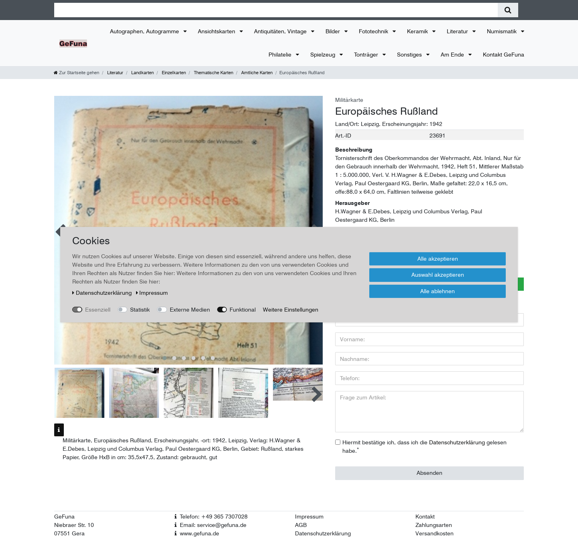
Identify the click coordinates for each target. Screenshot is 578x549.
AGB (301, 525)
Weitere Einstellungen (290, 309)
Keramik (418, 31)
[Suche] (508, 10)
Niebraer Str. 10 (74, 525)
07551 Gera (69, 533)
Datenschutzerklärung (323, 533)
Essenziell (97, 309)
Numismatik (502, 31)
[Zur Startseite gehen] (76, 72)
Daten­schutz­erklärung (102, 292)
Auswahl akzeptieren (437, 274)
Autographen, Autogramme (145, 31)
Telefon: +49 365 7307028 (214, 516)
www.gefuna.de (199, 533)
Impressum (309, 516)
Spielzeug (323, 54)
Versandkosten (434, 533)
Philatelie (281, 54)
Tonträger (367, 54)
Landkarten (142, 72)
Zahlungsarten (433, 525)
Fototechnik (374, 31)
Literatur (458, 31)
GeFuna (64, 516)
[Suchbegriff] (276, 10)
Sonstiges (410, 54)
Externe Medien (190, 309)
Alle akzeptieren (437, 258)
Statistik (140, 309)
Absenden (429, 473)
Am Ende (453, 54)
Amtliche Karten (256, 72)
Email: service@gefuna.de (213, 525)
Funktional (243, 309)
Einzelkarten (173, 72)
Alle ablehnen (437, 291)
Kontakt (425, 516)
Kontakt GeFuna (503, 54)
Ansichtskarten (217, 31)
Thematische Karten (213, 72)
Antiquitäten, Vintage (281, 31)
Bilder (334, 31)
